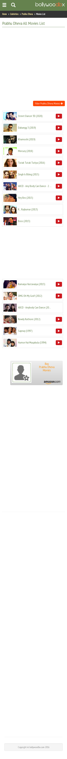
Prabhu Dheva (27, 14)
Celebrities (14, 14)
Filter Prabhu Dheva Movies (49, 103)
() (30, 116)
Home (4, 14)
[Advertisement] (33, 63)
